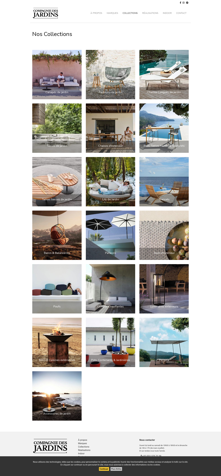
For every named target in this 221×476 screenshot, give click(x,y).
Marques (112, 13)
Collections (130, 13)
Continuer (104, 469)
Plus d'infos (116, 469)
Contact (181, 13)
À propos (96, 13)
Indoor (167, 13)
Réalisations (150, 13)
